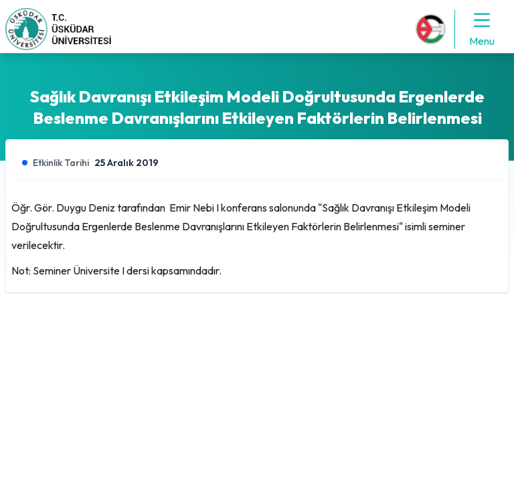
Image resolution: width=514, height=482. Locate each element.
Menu (482, 29)
